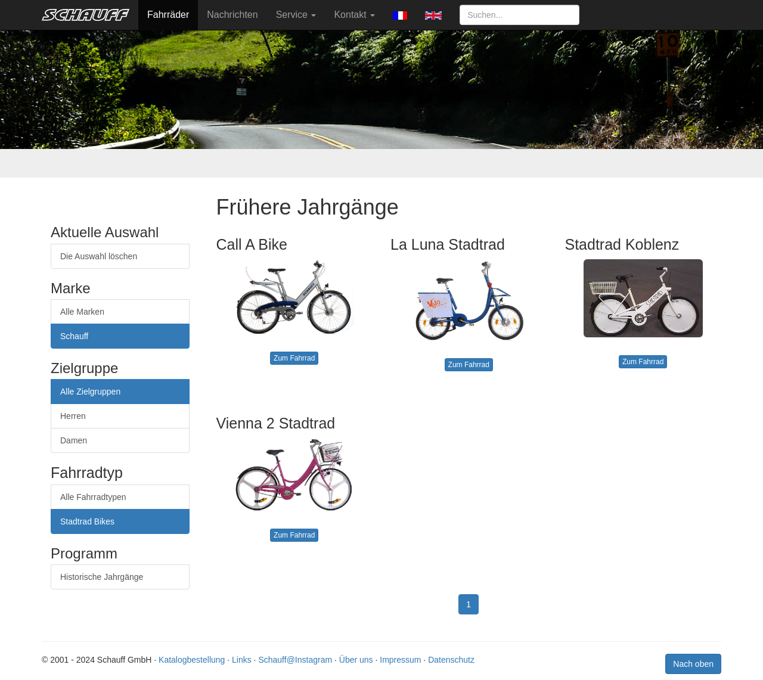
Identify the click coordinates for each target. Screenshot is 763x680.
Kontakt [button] (354, 15)
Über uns (356, 660)
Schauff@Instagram (295, 660)
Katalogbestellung (192, 660)
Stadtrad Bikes (87, 521)
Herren (73, 416)
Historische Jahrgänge (101, 577)
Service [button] (296, 15)
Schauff (74, 336)
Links (242, 660)
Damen (73, 440)
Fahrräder (168, 15)
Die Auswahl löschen (98, 256)
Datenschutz (451, 660)
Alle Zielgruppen (90, 391)
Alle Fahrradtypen (93, 497)
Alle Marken (82, 311)
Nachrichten (232, 15)
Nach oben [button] (693, 664)
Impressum (400, 660)
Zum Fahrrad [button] (294, 358)
